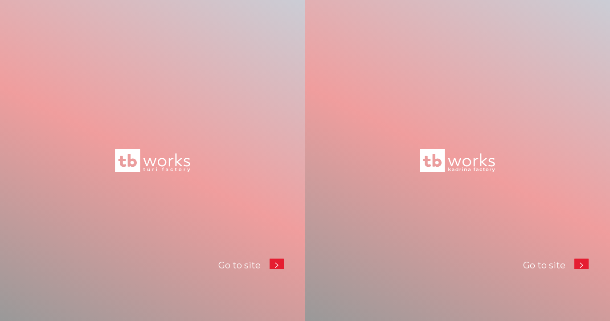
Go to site (251, 264)
